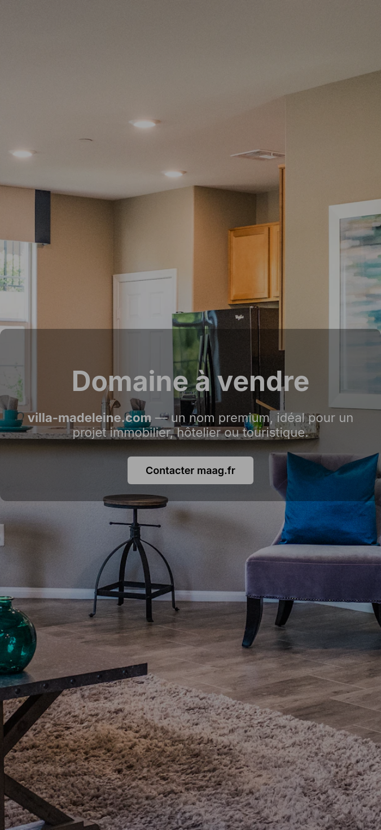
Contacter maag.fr (190, 470)
